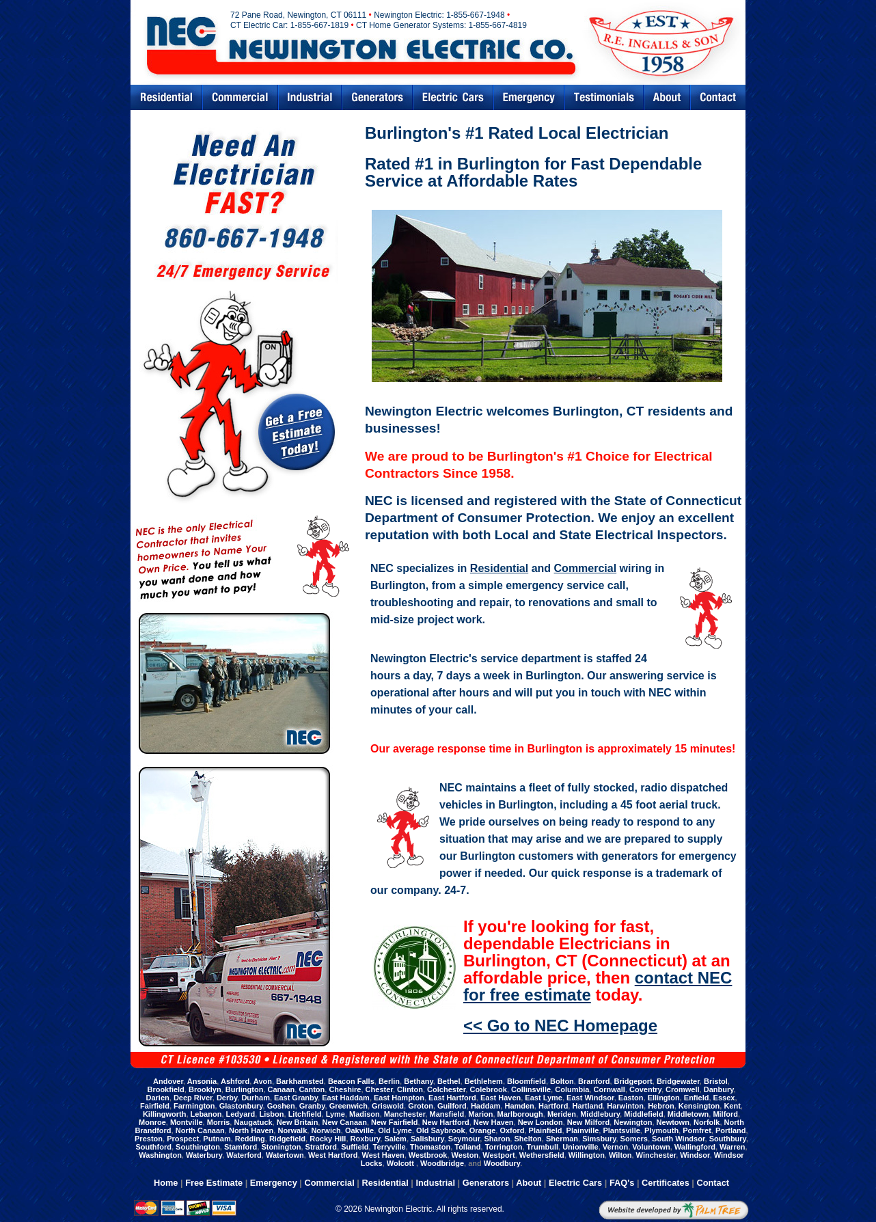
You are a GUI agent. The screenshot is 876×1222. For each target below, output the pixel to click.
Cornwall (609, 1089)
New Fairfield (394, 1122)
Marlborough (520, 1114)
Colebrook (487, 1089)
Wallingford (694, 1147)
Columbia (572, 1089)
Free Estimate (214, 1183)
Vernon (615, 1147)
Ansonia (202, 1081)
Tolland (467, 1147)
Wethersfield (541, 1155)
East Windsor (590, 1098)
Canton (312, 1089)
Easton (631, 1098)
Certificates (665, 1183)
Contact (718, 97)
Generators (377, 97)
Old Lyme (395, 1130)
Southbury (727, 1139)
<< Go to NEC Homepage (560, 1025)
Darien (157, 1098)
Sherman (562, 1139)
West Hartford (333, 1155)
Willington (587, 1155)
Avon (263, 1081)
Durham (255, 1098)
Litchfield (305, 1114)
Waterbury (204, 1155)
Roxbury (366, 1139)
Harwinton (625, 1106)
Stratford (321, 1147)
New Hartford (445, 1122)
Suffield (354, 1147)
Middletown (688, 1114)
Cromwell (683, 1089)
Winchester (656, 1155)
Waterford (244, 1155)
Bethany (418, 1081)
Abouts (667, 97)
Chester (379, 1089)
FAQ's (622, 1183)
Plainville (582, 1130)
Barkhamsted (300, 1081)
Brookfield (165, 1089)
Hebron (661, 1106)
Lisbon (271, 1114)
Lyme (335, 1114)
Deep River (193, 1098)
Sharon (497, 1139)
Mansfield (447, 1114)
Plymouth (661, 1130)
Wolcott (401, 1163)
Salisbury (427, 1139)
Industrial (310, 97)
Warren (732, 1147)
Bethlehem (484, 1081)
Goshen (281, 1106)
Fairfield (154, 1106)
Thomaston (430, 1147)
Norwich (325, 1130)
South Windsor (678, 1139)
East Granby (296, 1098)
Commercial (240, 97)
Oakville (359, 1130)
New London (540, 1122)
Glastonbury (241, 1106)
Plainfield (545, 1130)
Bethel (449, 1081)
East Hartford (452, 1098)
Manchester (405, 1114)
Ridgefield (287, 1139)
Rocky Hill (328, 1139)
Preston (149, 1139)
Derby (227, 1098)
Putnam (216, 1139)
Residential (166, 97)
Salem (395, 1139)
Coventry (645, 1089)
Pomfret (697, 1130)
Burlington (244, 1089)
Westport (498, 1155)
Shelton (527, 1139)
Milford (725, 1114)
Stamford (240, 1147)
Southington (198, 1147)
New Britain (297, 1122)
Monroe (152, 1122)
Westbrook (428, 1155)
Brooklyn (205, 1089)
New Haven (494, 1122)
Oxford (511, 1130)
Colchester (446, 1089)
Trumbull (542, 1147)
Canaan (281, 1089)
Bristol (716, 1081)
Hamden (519, 1106)
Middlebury (600, 1114)
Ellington (664, 1098)
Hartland (587, 1106)
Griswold (388, 1106)
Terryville (389, 1147)
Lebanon (206, 1114)
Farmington (194, 1106)
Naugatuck (253, 1122)
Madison (364, 1114)
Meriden (561, 1114)
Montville (186, 1122)
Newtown (673, 1122)
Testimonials (604, 97)
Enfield (696, 1098)
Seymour (464, 1139)
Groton (420, 1106)
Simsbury (599, 1139)
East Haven (500, 1098)
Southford (153, 1147)
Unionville (580, 1147)
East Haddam (346, 1098)
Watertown (285, 1155)
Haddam (485, 1106)
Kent (732, 1106)
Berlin (389, 1081)
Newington (633, 1122)
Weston (465, 1155)
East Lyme (543, 1098)
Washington (160, 1155)
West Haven (383, 1155)
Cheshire (345, 1089)
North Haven (251, 1130)
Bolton (562, 1081)
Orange (482, 1130)
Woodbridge (442, 1163)
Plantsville (621, 1130)
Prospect (183, 1139)
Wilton (620, 1155)
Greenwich (348, 1106)
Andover (168, 1081)
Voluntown (651, 1147)
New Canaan (344, 1122)
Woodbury (502, 1163)
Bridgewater (678, 1081)
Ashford (235, 1081)
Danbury (719, 1089)
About (528, 1183)
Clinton (410, 1089)
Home (166, 1183)
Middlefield (643, 1114)
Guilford (452, 1106)
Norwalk (292, 1130)
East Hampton (399, 1098)
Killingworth (165, 1114)
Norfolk (707, 1122)
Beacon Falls (351, 1081)
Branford (594, 1081)
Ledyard (241, 1114)
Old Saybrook (440, 1130)
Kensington (699, 1106)
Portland (730, 1130)
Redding (250, 1139)
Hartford (553, 1106)
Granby (312, 1106)
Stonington (281, 1147)
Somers (634, 1139)
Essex (724, 1098)
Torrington (504, 1147)
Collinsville (531, 1089)
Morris (218, 1122)
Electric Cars (453, 97)
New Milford (588, 1122)
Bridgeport (633, 1081)
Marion (480, 1114)
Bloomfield (526, 1081)
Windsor (694, 1155)
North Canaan (200, 1130)
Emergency (529, 97)
